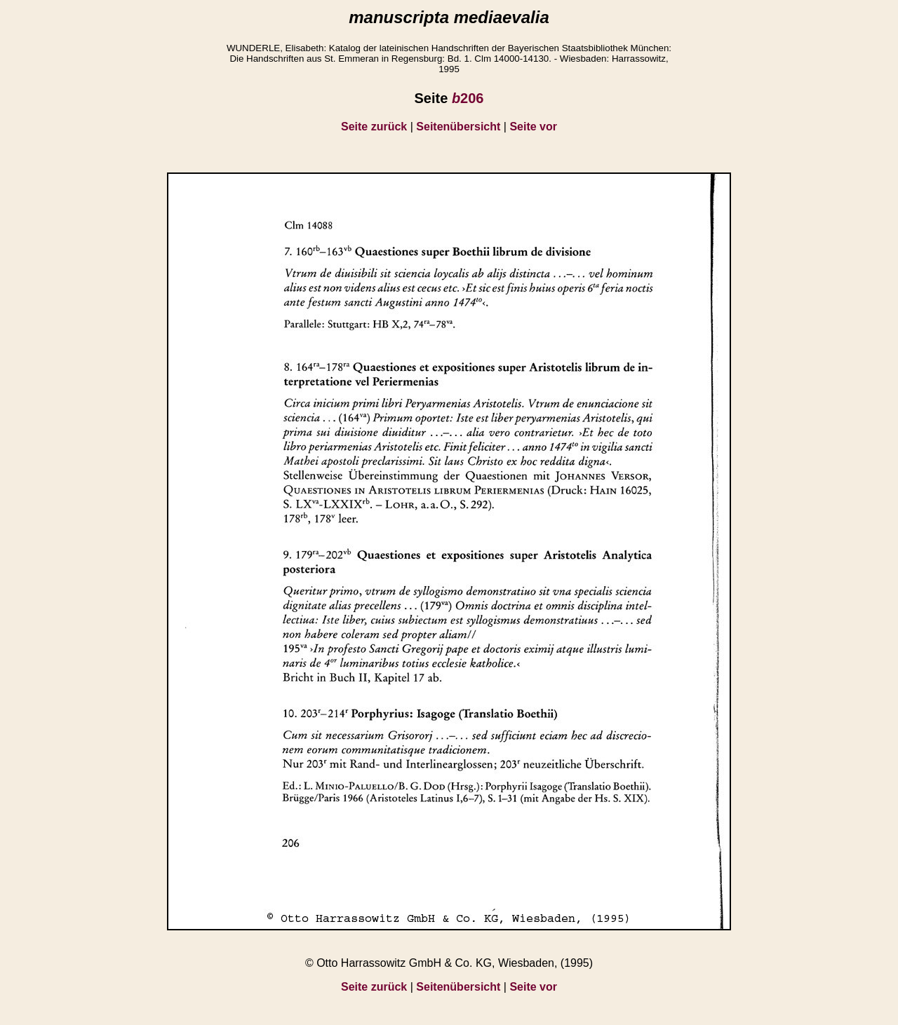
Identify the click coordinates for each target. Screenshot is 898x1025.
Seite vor (533, 127)
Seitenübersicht (458, 127)
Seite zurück (374, 127)
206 (468, 98)
